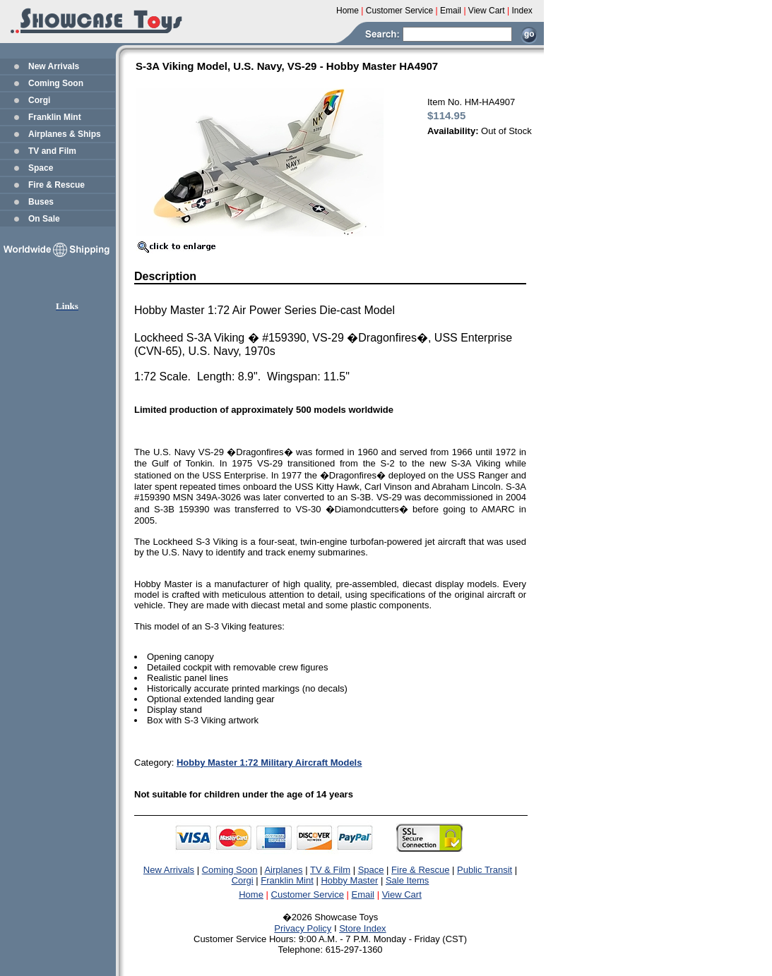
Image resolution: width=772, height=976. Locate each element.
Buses (41, 202)
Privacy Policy (302, 928)
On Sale (44, 219)
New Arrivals (53, 66)
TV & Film (330, 869)
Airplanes (283, 869)
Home (251, 894)
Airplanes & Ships (64, 134)
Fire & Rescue (56, 185)
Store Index (362, 928)
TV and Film (52, 151)
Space (40, 168)
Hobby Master (349, 880)
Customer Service (307, 894)
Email (363, 894)
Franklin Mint (54, 117)
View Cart (402, 894)
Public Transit (484, 869)
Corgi (39, 100)
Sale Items (407, 880)
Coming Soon (55, 83)
